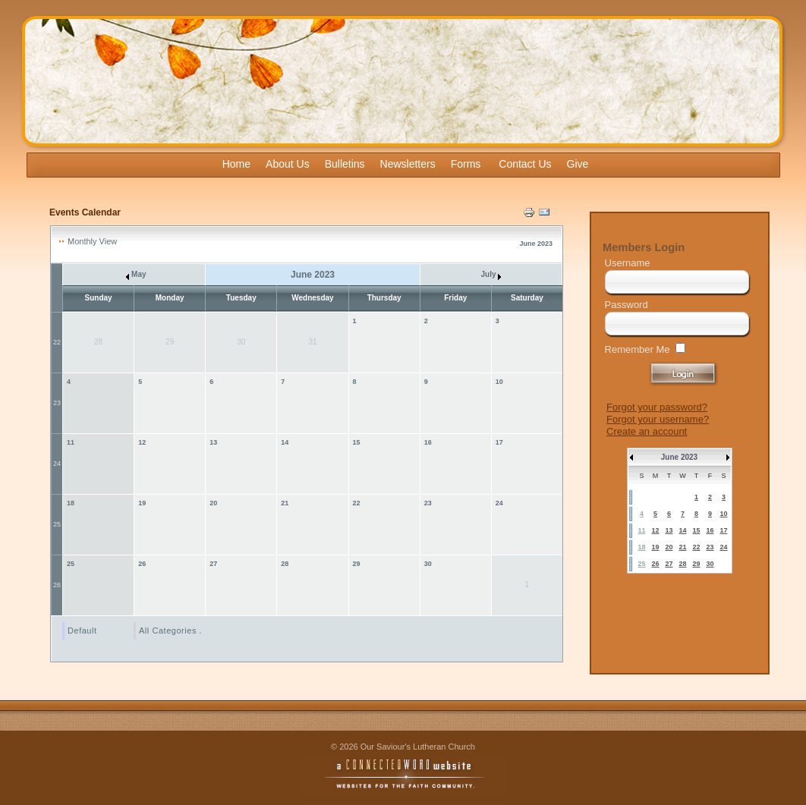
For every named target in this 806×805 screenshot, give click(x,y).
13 (213, 442)
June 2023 (679, 457)
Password (626, 304)
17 (499, 442)
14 (284, 442)
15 (356, 442)
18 (70, 503)
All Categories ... (173, 630)
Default (82, 630)
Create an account (646, 431)
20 (213, 503)
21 (284, 503)
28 (284, 564)
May (136, 274)
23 (57, 403)
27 (213, 564)
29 (356, 564)
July (490, 274)
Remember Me (637, 349)
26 (57, 585)
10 (499, 381)
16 (428, 442)
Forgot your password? (656, 407)
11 (70, 442)
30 (428, 564)
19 (142, 503)
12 (142, 442)
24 (57, 463)
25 (57, 524)
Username (627, 263)
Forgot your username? (657, 419)
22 (57, 342)
